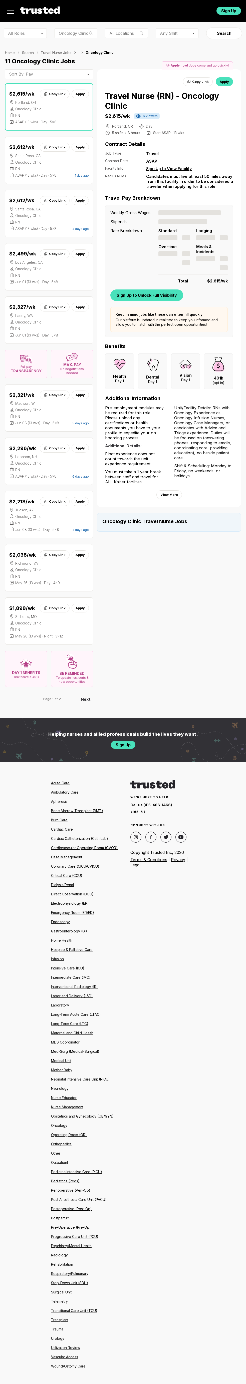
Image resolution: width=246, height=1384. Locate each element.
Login (203, 9)
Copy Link (55, 91)
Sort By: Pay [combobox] (21, 71)
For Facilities (179, 9)
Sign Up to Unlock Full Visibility (147, 292)
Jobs (59, 9)
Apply (80, 91)
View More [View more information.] (169, 492)
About (82, 9)
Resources (111, 9)
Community (145, 9)
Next (86, 696)
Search (224, 30)
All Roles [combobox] (16, 30)
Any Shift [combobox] (168, 30)
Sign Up (228, 9)
